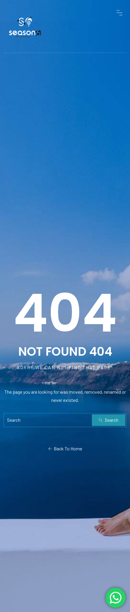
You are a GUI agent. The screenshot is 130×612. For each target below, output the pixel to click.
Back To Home (65, 448)
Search (108, 420)
